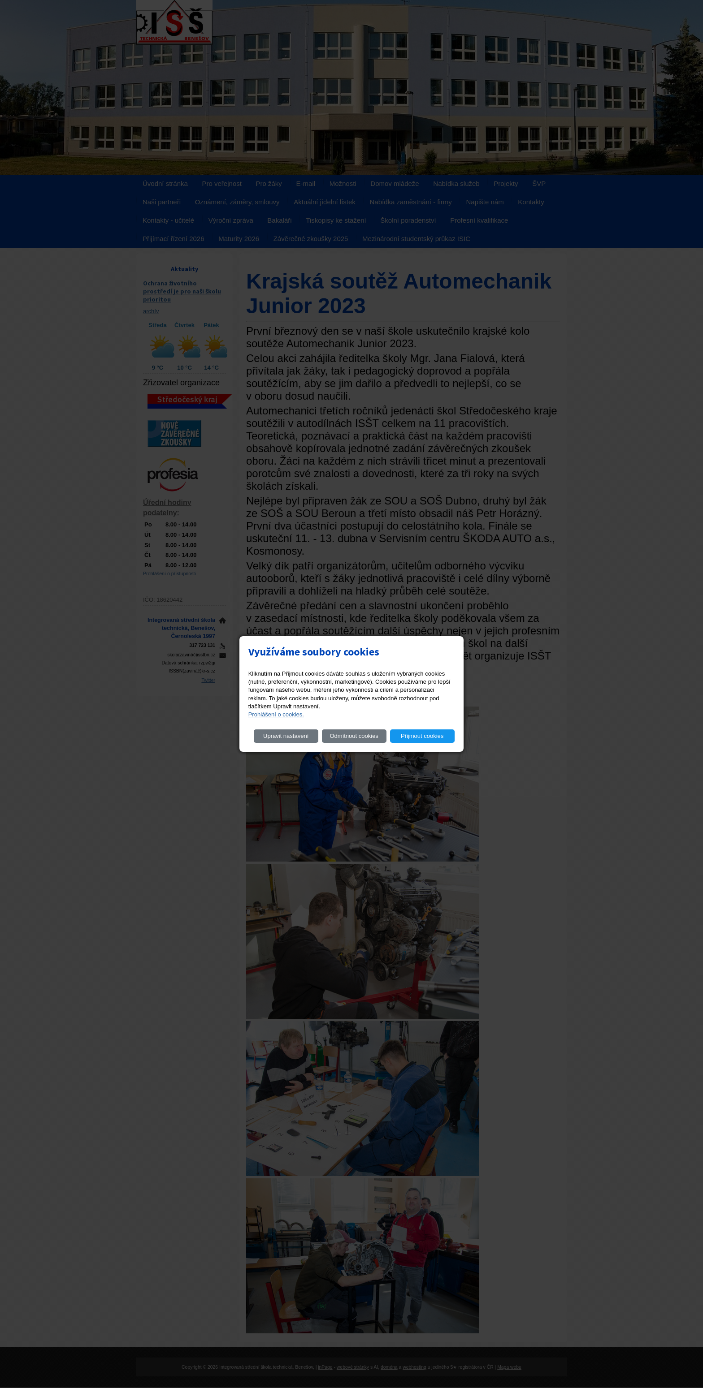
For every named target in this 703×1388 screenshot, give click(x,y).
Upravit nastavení (285, 736)
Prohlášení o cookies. (276, 714)
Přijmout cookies (422, 736)
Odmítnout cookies (354, 736)
